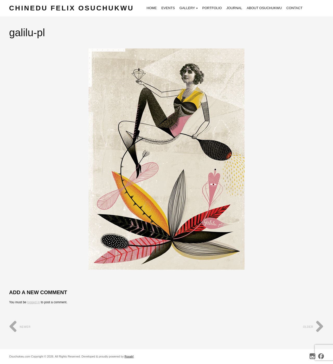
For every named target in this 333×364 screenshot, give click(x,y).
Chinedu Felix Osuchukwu (73, 8)
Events (171, 8)
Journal (238, 8)
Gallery (192, 8)
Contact (298, 8)
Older (313, 326)
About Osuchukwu (267, 8)
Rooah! (128, 356)
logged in (33, 302)
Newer (20, 326)
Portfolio (215, 8)
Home (155, 8)
